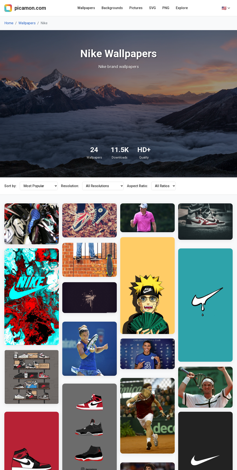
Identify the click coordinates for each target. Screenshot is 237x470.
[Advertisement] (118, 107)
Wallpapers (86, 8)
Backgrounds (112, 8)
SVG (152, 8)
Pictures (136, 8)
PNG (165, 8)
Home (8, 23)
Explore (182, 8)
